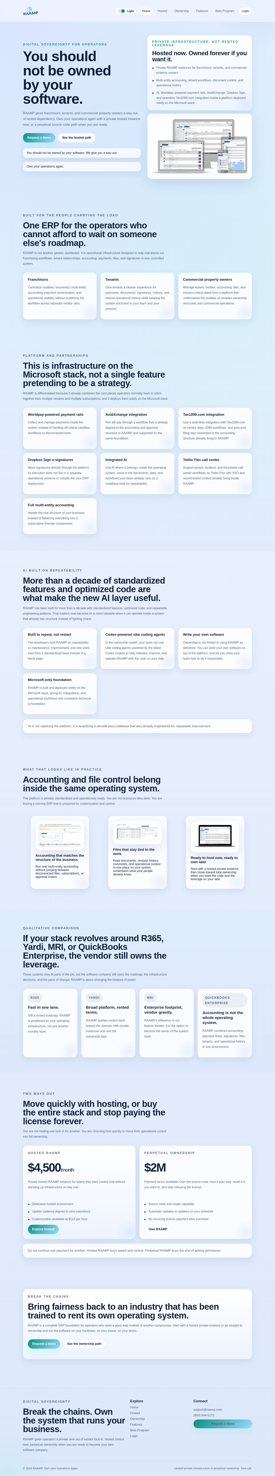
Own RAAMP (158, 1229)
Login (245, 11)
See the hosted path (76, 137)
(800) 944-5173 (203, 1415)
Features (202, 11)
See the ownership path (84, 1343)
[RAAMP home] (31, 11)
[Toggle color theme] (125, 11)
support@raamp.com (207, 1409)
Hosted (162, 11)
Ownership (181, 11)
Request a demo (39, 137)
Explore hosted (43, 1229)
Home (146, 11)
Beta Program (224, 11)
